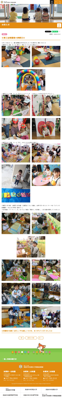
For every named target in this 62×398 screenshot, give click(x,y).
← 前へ (21, 338)
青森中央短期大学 (14, 2)
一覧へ (31, 337)
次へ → (40, 338)
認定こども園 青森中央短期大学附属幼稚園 (31, 367)
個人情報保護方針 (10, 359)
